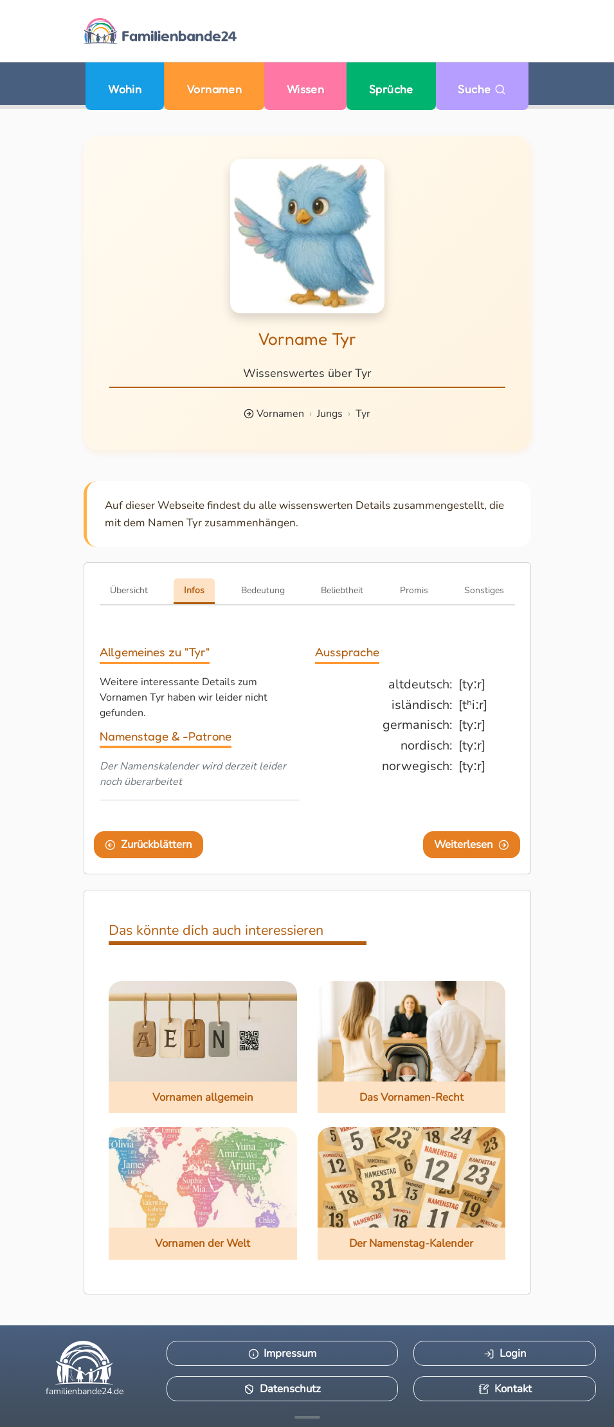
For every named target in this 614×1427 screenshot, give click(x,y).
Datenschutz (282, 1388)
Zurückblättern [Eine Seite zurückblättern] (148, 844)
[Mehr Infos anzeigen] (307, 1417)
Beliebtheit (342, 590)
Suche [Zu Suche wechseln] (482, 89)
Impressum (282, 1353)
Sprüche (391, 89)
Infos (194, 590)
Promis (414, 590)
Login (505, 1353)
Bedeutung (263, 590)
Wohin (124, 89)
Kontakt (505, 1388)
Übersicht (129, 590)
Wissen (306, 89)
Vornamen (214, 89)
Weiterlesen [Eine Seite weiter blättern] (471, 844)
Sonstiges (484, 590)
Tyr (363, 414)
